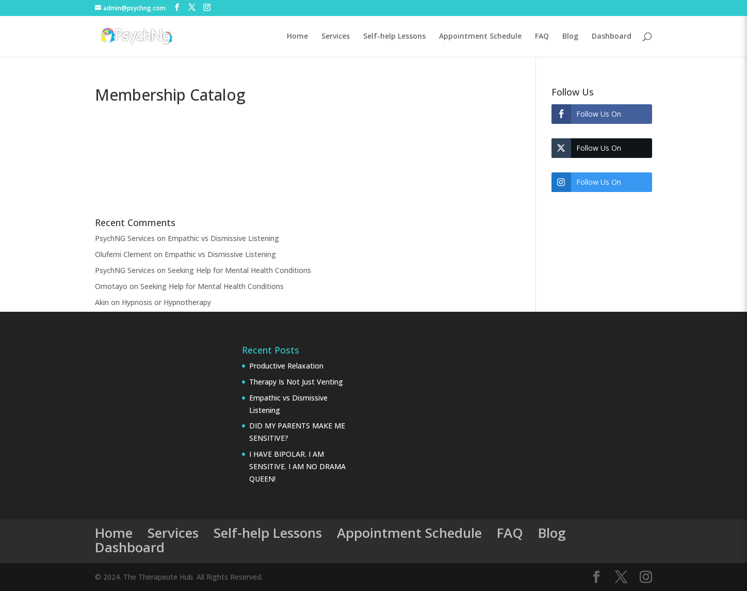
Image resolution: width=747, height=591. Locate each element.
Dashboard (611, 37)
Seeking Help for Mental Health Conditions (239, 270)
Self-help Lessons (394, 37)
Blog (570, 37)
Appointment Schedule (480, 37)
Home (297, 37)
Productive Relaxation (286, 366)
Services (335, 37)
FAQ (542, 37)
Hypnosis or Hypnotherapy (166, 302)
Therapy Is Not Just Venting (296, 382)
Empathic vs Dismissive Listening (223, 238)
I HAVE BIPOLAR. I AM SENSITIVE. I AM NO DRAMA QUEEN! (297, 466)
